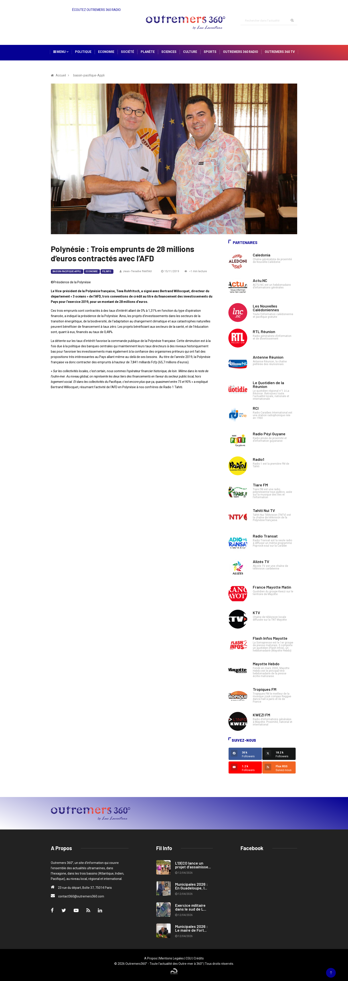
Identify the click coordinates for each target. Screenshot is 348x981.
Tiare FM (260, 484)
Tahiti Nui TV (264, 510)
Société (127, 52)
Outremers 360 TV (280, 52)
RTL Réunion (264, 331)
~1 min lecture (195, 271)
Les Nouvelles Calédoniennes (266, 308)
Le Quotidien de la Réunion (268, 384)
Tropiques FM (264, 689)
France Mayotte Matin (272, 587)
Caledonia (261, 254)
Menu (60, 52)
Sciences (168, 52)
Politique (83, 52)
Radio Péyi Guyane (269, 433)
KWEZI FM (261, 714)
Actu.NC (260, 280)
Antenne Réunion (268, 357)
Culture (190, 52)
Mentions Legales (171, 958)
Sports (210, 52)
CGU (189, 958)
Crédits (199, 958)
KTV (256, 612)
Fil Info (106, 271)
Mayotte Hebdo (266, 663)
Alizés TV (261, 561)
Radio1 (258, 459)
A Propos (150, 958)
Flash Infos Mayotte (270, 638)
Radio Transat (265, 535)
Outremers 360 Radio (240, 52)
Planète (148, 52)
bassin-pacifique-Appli (67, 271)
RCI (256, 408)
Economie (106, 52)
